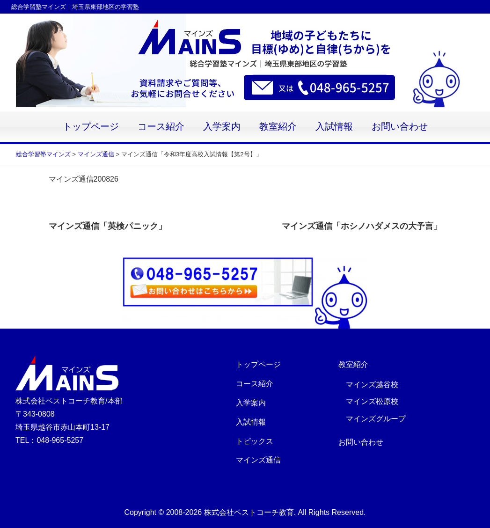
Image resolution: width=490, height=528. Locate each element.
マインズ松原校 (372, 401)
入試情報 (334, 126)
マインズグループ (376, 419)
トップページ (91, 126)
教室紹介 (278, 126)
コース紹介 (161, 126)
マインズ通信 (258, 460)
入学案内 (222, 126)
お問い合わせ (400, 126)
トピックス (254, 441)
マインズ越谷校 (372, 385)
